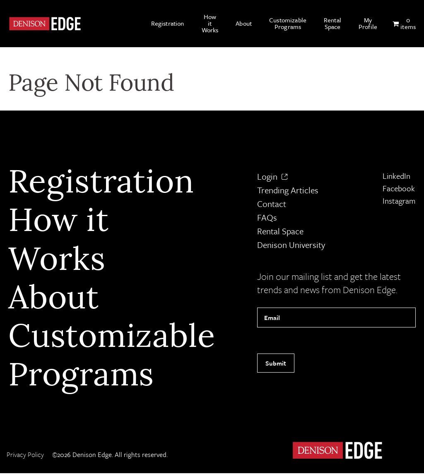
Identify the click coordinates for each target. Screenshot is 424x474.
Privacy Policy (25, 455)
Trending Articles (287, 191)
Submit (275, 363)
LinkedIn (396, 177)
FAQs (267, 218)
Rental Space (280, 232)
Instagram (399, 201)
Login (272, 177)
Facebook (399, 189)
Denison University (291, 246)
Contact (271, 205)
